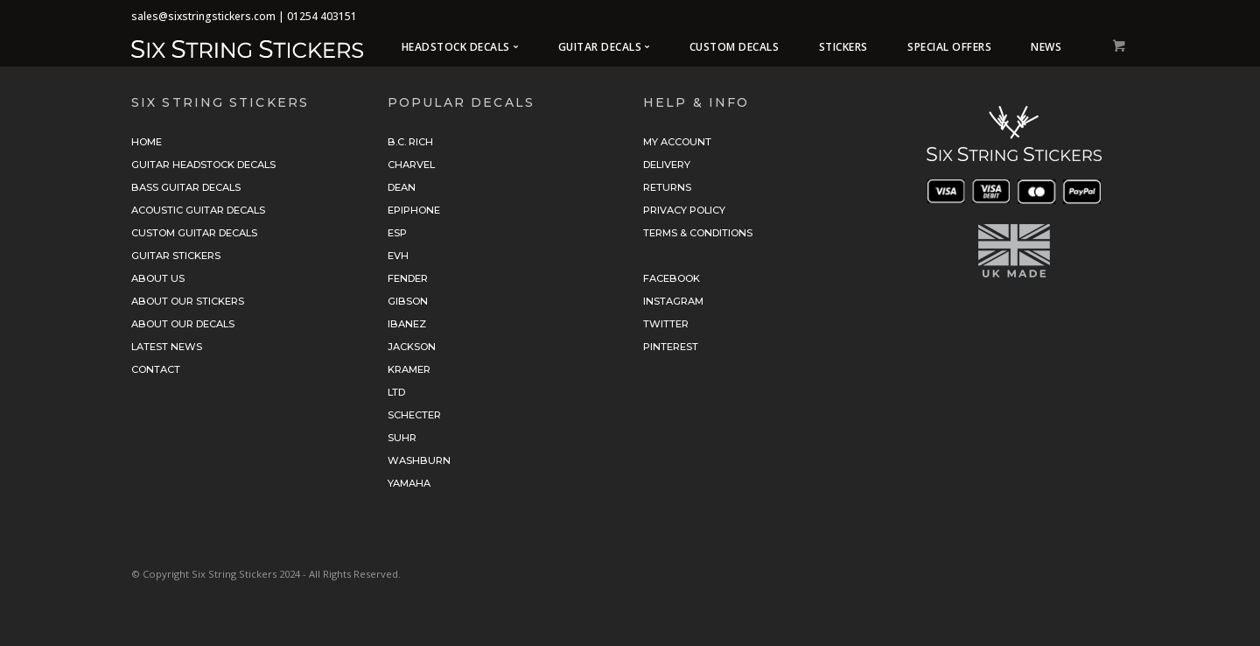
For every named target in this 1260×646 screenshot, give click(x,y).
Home (146, 142)
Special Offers (949, 46)
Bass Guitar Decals (186, 187)
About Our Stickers (187, 301)
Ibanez (407, 324)
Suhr (402, 438)
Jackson (412, 347)
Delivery (666, 164)
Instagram (673, 301)
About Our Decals (182, 324)
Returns (667, 187)
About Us (158, 278)
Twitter (666, 324)
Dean (402, 187)
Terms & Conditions (697, 233)
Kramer (409, 369)
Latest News (166, 347)
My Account (677, 142)
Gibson (408, 301)
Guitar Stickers (175, 255)
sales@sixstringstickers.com (203, 16)
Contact (155, 369)
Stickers (843, 46)
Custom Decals (735, 46)
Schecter (414, 415)
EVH (398, 255)
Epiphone (414, 210)
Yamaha (409, 483)
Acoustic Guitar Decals (198, 210)
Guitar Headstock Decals (203, 164)
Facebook (671, 278)
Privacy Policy (684, 210)
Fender (408, 278)
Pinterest (670, 347)
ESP (397, 233)
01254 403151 (322, 16)
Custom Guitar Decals (194, 233)
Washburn (419, 460)
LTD (396, 392)
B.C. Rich (410, 142)
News (1046, 46)
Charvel (411, 164)
